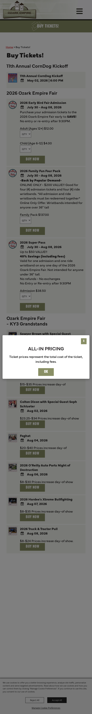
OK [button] (46, 372)
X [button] (83, 341)
